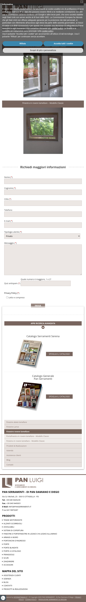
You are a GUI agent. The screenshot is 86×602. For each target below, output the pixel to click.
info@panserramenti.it (20, 506)
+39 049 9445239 (13, 500)
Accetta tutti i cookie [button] (63, 590)
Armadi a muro (11, 537)
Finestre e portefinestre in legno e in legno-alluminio (30, 533)
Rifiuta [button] (23, 590)
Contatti (9, 464)
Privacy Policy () (11, 293)
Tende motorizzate (13, 520)
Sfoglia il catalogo (59, 354)
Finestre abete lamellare (16, 422)
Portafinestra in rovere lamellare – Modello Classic (43, 46)
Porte (6, 544)
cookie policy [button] (57, 574)
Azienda (9, 450)
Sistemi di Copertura (14, 530)
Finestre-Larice (12, 426)
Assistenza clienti (13, 455)
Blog (8, 460)
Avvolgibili (9, 527)
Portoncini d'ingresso (14, 540)
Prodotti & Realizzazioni (16, 446)
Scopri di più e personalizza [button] (43, 596)
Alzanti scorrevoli (13, 523)
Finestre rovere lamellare (17, 431)
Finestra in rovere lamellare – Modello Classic (43, 103)
